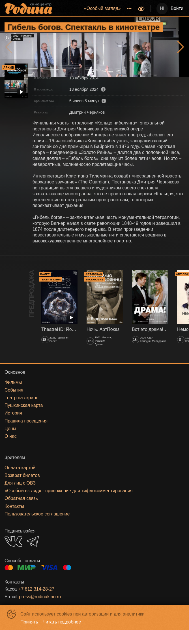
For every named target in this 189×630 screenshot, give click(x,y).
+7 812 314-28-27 (36, 589)
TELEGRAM (33, 541)
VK (13, 541)
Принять (29, 622)
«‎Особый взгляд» (102, 8)
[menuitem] (102, 8)
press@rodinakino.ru (40, 596)
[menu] (95, 8)
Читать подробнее (62, 622)
